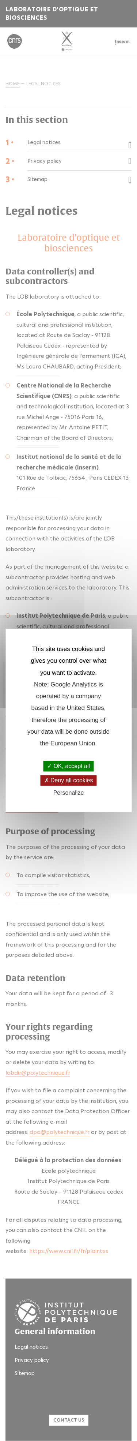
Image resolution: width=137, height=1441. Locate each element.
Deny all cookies (68, 780)
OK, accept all (68, 766)
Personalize (68, 793)
